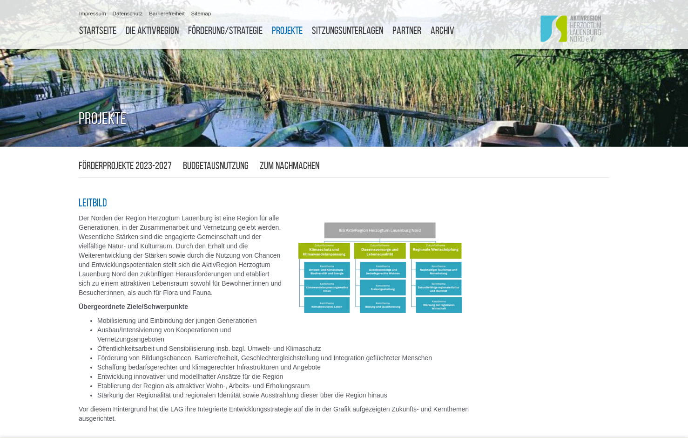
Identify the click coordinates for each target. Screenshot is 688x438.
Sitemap (201, 13)
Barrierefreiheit (166, 13)
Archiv (442, 30)
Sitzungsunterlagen (347, 30)
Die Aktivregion (152, 30)
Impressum (92, 13)
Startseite (97, 30)
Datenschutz (128, 13)
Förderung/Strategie (225, 30)
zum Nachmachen (289, 165)
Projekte (287, 30)
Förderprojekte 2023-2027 (125, 165)
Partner (406, 30)
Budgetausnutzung (216, 165)
